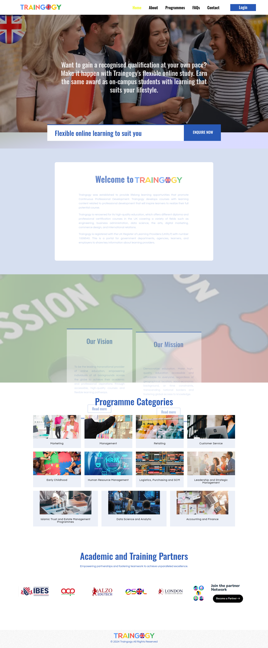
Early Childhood (57, 480)
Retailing (160, 443)
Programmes (175, 7)
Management (108, 443)
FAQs (196, 7)
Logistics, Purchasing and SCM (159, 480)
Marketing (56, 443)
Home (136, 7)
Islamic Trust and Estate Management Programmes (65, 520)
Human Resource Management (108, 480)
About (153, 7)
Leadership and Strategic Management (211, 481)
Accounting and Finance (202, 519)
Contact (213, 7)
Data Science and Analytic (134, 519)
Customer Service (211, 443)
